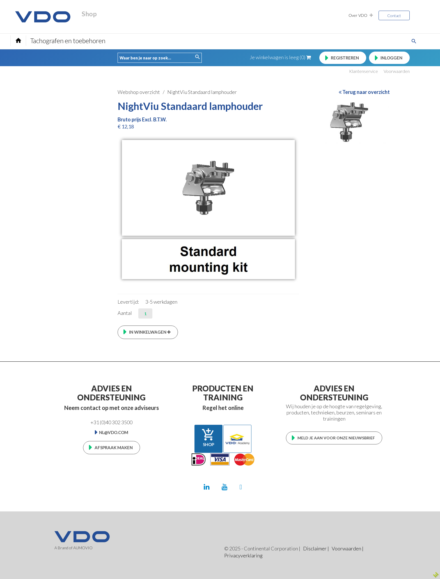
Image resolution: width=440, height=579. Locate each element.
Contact (394, 15)
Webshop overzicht (139, 92)
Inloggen (391, 57)
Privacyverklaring (243, 555)
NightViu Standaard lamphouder (202, 92)
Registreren (345, 57)
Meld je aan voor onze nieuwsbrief (336, 437)
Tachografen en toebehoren (68, 41)
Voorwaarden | (347, 548)
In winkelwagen (150, 332)
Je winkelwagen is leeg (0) (280, 57)
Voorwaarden (397, 71)
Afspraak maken (114, 447)
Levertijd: (128, 302)
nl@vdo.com (113, 432)
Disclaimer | (316, 548)
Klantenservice (363, 71)
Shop (208, 437)
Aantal (125, 313)
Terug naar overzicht (364, 92)
